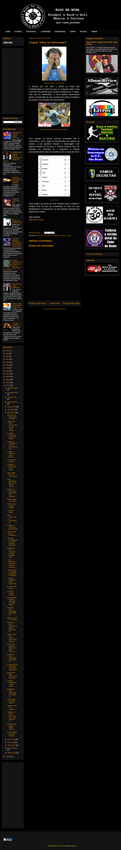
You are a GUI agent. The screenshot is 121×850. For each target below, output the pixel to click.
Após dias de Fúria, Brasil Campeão (12, 416)
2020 (7, 365)
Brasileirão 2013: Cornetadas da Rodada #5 (11, 611)
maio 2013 (11, 739)
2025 (7, 350)
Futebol (63, 235)
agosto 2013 (11, 406)
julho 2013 (11, 409)
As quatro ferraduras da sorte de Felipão (11, 435)
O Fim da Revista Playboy (10, 593)
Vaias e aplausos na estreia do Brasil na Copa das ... (12, 563)
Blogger (74, 846)
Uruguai (68, 235)
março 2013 (11, 745)
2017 (7, 374)
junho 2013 (11, 412)
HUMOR (94, 31)
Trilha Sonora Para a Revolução (11, 533)
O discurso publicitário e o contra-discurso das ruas (12, 445)
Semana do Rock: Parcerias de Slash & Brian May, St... (12, 627)
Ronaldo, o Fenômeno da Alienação (12, 527)
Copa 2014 (40, 235)
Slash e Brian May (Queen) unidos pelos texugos (12, 637)
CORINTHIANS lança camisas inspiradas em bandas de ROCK (12, 157)
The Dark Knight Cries (16, 324)
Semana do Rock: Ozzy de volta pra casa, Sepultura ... (12, 492)
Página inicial (55, 303)
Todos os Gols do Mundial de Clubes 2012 (17, 305)
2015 (7, 379)
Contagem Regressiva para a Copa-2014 (11, 580)
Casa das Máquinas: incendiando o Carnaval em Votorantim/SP (17, 242)
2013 (7, 385)
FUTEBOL (18, 31)
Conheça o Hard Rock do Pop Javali (11, 467)
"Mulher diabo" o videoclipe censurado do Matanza (12, 572)
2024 (7, 353)
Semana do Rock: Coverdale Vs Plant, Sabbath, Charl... (11, 552)
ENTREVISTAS (60, 31)
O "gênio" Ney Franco (11, 587)
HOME (8, 31)
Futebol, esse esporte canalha (11, 505)
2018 (7, 371)
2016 (7, 377)
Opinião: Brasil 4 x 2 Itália (12, 500)
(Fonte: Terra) (54, 200)
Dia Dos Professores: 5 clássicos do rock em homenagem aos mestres (12, 265)
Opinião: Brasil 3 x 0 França (12, 618)
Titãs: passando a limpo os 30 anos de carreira (11, 482)
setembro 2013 (12, 402)
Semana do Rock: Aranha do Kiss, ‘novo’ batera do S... (11, 716)
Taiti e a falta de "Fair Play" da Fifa (12, 474)
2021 (7, 362)
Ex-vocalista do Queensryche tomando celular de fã (12, 667)
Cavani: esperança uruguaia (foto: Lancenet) (54, 129)
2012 (7, 756)
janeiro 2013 (11, 753)
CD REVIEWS (45, 31)
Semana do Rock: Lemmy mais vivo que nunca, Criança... (12, 426)
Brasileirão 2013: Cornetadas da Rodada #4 (11, 658)
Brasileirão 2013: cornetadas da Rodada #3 (11, 692)
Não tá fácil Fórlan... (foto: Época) (54, 83)
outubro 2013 (11, 397)
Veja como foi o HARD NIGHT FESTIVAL (16, 135)
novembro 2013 (12, 392)
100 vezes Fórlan (36, 220)
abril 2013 (10, 742)
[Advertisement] (12, 81)
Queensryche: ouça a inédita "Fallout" (11, 726)
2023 (7, 356)
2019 (7, 368)
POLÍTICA (83, 31)
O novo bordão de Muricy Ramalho (12, 734)
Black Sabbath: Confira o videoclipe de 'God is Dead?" (12, 601)
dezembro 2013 (12, 388)
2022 (7, 359)
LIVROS (72, 31)
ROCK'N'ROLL (31, 31)
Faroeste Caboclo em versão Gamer (12, 683)
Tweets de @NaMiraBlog (94, 254)
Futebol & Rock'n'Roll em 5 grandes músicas (17, 180)
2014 (7, 382)
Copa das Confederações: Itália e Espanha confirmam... (12, 541)
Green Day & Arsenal (11, 461)
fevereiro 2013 (12, 748)
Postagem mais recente (37, 303)
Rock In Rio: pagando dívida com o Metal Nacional (12, 647)
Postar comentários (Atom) (57, 309)
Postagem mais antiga (71, 303)
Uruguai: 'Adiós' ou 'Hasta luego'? (11, 454)
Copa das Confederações (52, 235)
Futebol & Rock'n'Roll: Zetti (16, 201)
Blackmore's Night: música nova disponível (12, 675)
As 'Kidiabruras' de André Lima (17, 220)
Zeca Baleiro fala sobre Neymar (11, 701)
